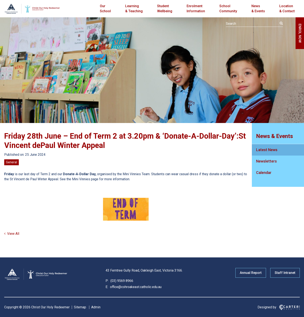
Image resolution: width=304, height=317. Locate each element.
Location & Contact (287, 8)
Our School (105, 8)
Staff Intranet (285, 273)
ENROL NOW (300, 33)
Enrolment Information (196, 8)
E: (107, 287)
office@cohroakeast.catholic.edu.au (135, 287)
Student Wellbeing (164, 8)
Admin (95, 307)
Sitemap (80, 307)
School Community (228, 8)
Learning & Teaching (134, 8)
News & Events (258, 8)
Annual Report (251, 273)
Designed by (267, 307)
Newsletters (266, 161)
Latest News (266, 150)
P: (107, 281)
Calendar (263, 172)
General (11, 162)
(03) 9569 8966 (121, 281)
